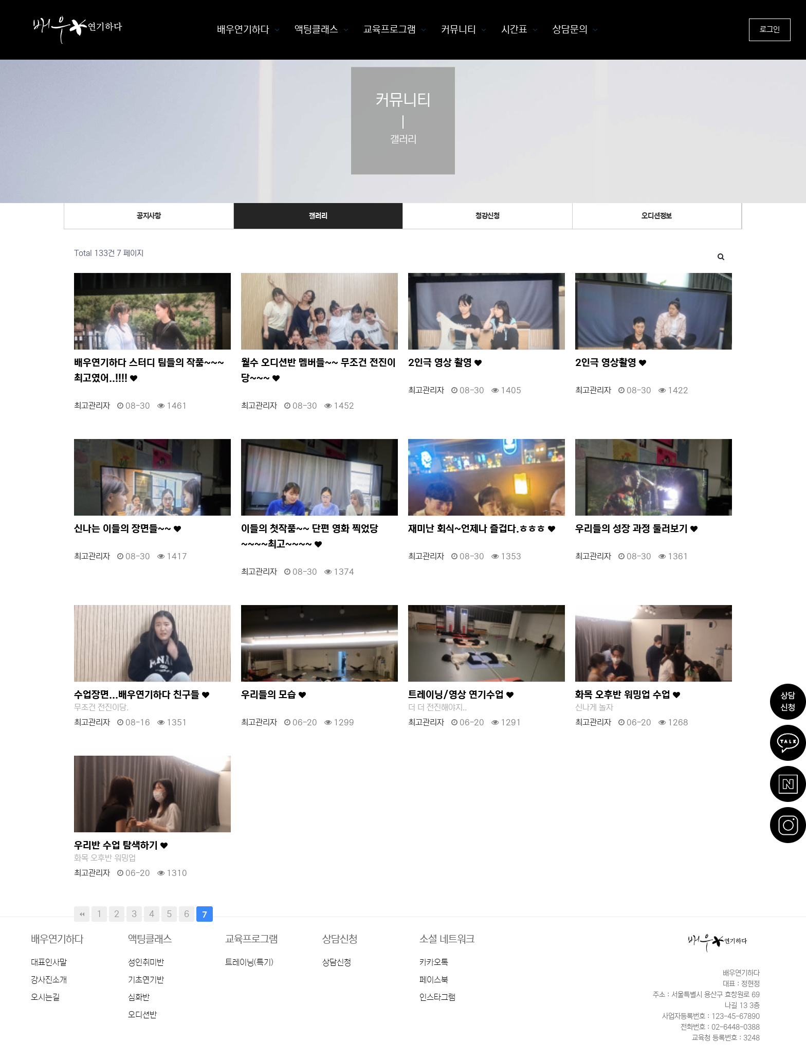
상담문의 (570, 29)
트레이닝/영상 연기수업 (461, 694)
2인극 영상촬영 (610, 362)
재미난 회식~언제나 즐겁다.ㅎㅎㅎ (481, 528)
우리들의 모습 (273, 694)
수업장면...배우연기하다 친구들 (141, 694)
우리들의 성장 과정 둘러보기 (636, 528)
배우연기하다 (243, 29)
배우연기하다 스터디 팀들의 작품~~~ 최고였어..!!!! (149, 370)
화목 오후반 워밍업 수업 (627, 694)
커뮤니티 (458, 29)
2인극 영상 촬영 (445, 362)
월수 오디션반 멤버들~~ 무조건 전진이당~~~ (318, 370)
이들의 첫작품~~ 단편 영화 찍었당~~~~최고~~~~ (309, 536)
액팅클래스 (316, 29)
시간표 (514, 29)
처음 (81, 914)
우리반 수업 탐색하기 (121, 845)
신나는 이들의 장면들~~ (127, 528)
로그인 (770, 29)
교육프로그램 (389, 29)
